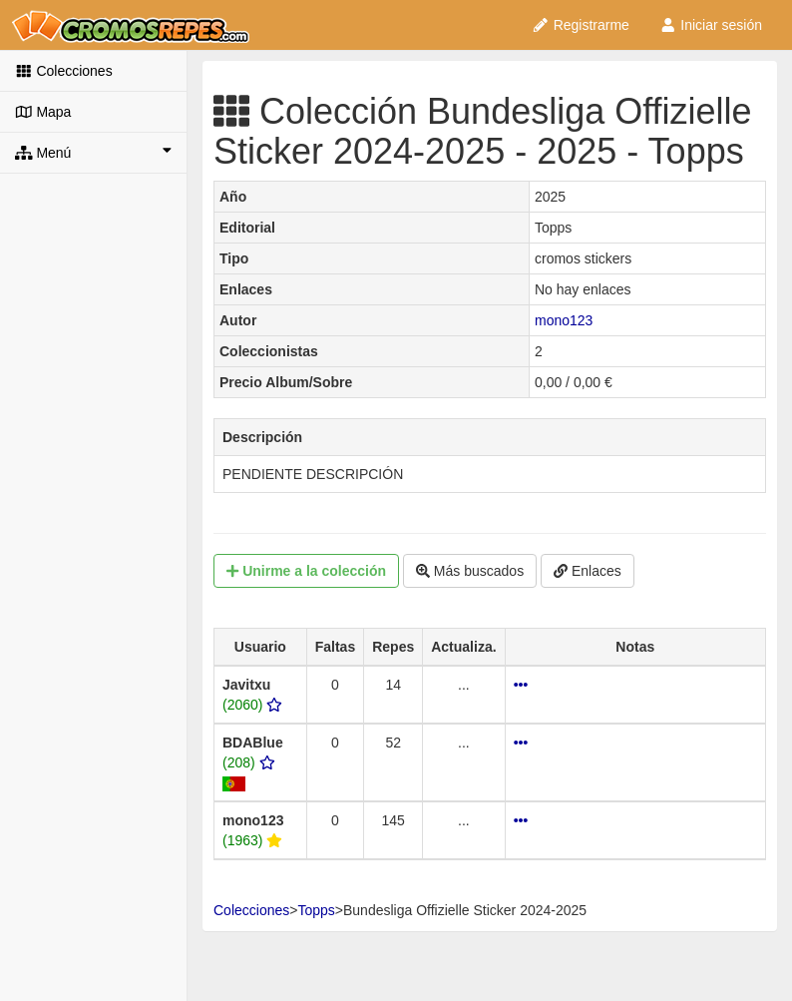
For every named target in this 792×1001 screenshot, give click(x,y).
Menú (93, 152)
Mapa (43, 112)
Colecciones (64, 71)
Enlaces (587, 571)
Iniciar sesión (710, 25)
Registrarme (580, 25)
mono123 (564, 320)
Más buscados (470, 571)
